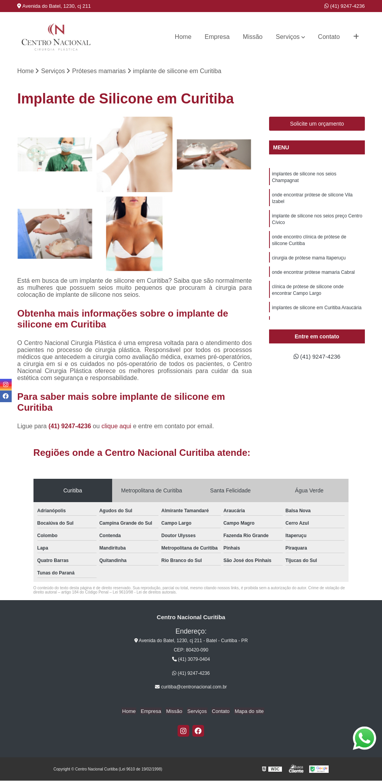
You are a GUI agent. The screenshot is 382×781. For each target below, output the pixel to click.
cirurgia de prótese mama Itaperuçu (308, 261)
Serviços (287, 36)
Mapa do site (246, 711)
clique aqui (117, 426)
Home (183, 36)
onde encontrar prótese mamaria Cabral (313, 276)
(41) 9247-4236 (344, 6)
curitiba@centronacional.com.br (191, 687)
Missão (253, 36)
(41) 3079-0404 (191, 659)
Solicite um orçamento (317, 124)
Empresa (217, 36)
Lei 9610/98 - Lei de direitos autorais (144, 592)
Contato (329, 36)
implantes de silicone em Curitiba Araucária (316, 312)
